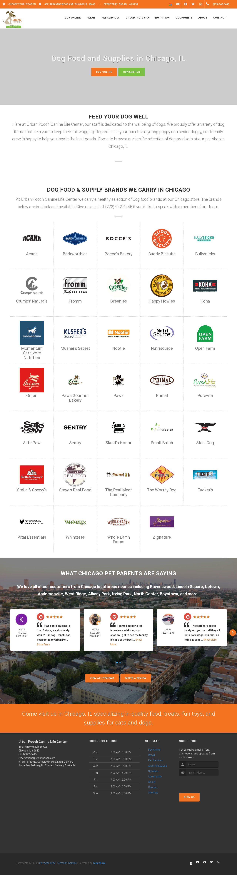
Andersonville (50, 594)
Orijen (31, 395)
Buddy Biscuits (162, 254)
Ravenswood (162, 586)
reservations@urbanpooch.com (37, 758)
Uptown (212, 586)
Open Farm (205, 348)
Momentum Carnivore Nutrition (32, 353)
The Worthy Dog (162, 490)
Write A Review (135, 678)
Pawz (118, 395)
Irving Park (122, 594)
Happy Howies (162, 301)
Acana (32, 254)
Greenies (118, 301)
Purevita (205, 395)
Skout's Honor (118, 442)
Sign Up (189, 797)
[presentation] (198, 783)
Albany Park (99, 594)
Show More (43, 644)
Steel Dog (205, 442)
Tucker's (205, 490)
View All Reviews (102, 678)
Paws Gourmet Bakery (75, 398)
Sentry (75, 442)
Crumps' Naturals (32, 301)
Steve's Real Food (75, 490)
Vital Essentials (32, 537)
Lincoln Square (189, 586)
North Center (146, 594)
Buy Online (104, 72)
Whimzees (75, 537)
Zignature (162, 537)
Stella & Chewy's (32, 490)
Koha (205, 301)
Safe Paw (32, 442)
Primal (162, 395)
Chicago (88, 586)
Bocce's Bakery (118, 254)
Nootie (118, 348)
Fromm (75, 301)
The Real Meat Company (118, 492)
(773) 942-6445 (28, 754)
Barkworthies (75, 254)
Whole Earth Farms (118, 539)
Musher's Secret (75, 348)
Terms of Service (67, 862)
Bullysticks (205, 254)
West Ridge (75, 594)
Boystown (169, 594)
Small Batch (162, 442)
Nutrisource (162, 348)
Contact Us (131, 72)
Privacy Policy (47, 862)
